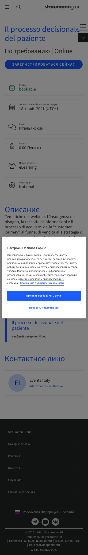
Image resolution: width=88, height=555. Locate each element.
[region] (44, 277)
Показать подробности (44, 308)
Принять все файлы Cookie (44, 296)
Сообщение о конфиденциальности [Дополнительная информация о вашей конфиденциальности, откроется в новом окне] (42, 283)
